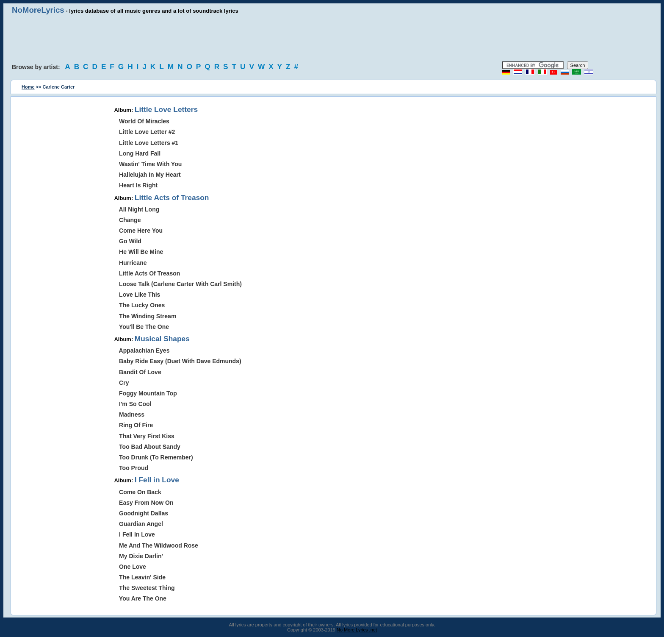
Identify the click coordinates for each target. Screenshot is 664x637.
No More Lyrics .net (357, 629)
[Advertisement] (332, 38)
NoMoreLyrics (38, 10)
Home (28, 86)
